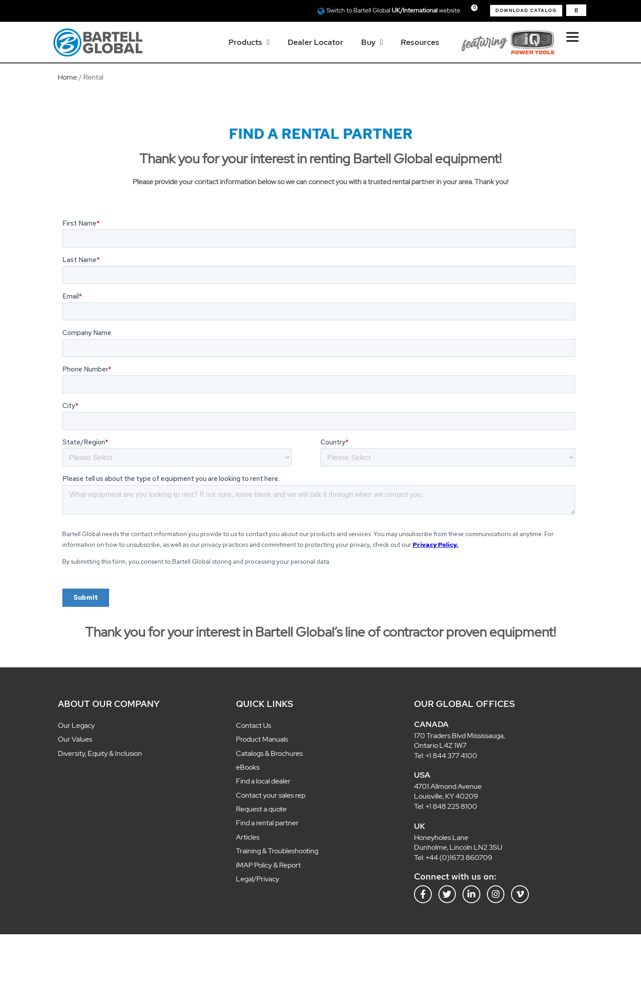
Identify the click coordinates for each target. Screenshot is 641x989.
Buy (372, 42)
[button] (526, 10)
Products (249, 42)
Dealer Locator (315, 42)
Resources (420, 42)
